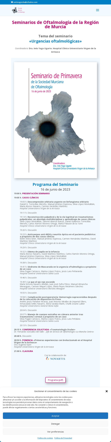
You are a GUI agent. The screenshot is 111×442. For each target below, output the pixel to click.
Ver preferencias (55, 431)
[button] (106, 391)
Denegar (55, 423)
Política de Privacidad (63, 438)
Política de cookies (45, 438)
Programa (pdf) (55, 379)
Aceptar (55, 415)
